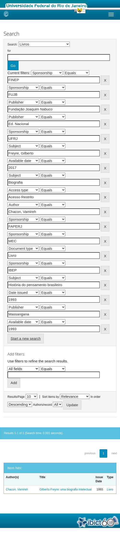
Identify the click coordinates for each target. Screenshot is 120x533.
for (9, 50)
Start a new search (26, 338)
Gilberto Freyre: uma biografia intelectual (65, 489)
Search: (12, 44)
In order (96, 396)
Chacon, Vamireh (17, 489)
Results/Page (16, 396)
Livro (110, 489)
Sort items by (50, 396)
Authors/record (42, 404)
